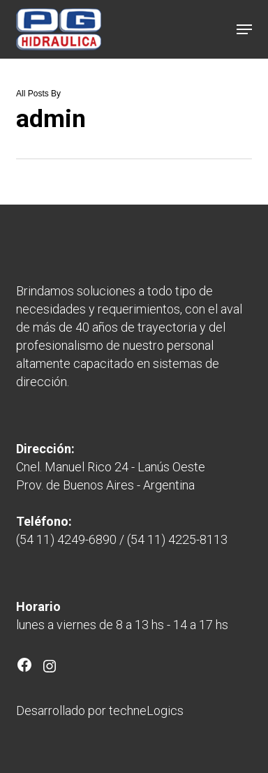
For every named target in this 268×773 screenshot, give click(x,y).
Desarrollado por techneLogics (100, 710)
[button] (244, 29)
